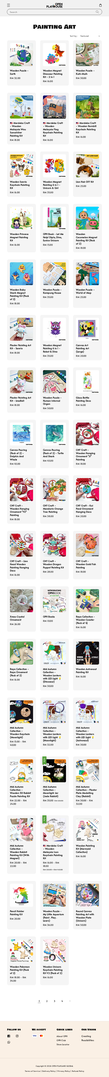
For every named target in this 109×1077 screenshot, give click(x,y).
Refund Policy (78, 1071)
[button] (8, 5)
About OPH (62, 1036)
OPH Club (61, 1040)
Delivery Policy (48, 1071)
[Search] (97, 12)
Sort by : (74, 36)
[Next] (70, 1001)
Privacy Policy (63, 1071)
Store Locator (63, 1044)
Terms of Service (32, 1071)
